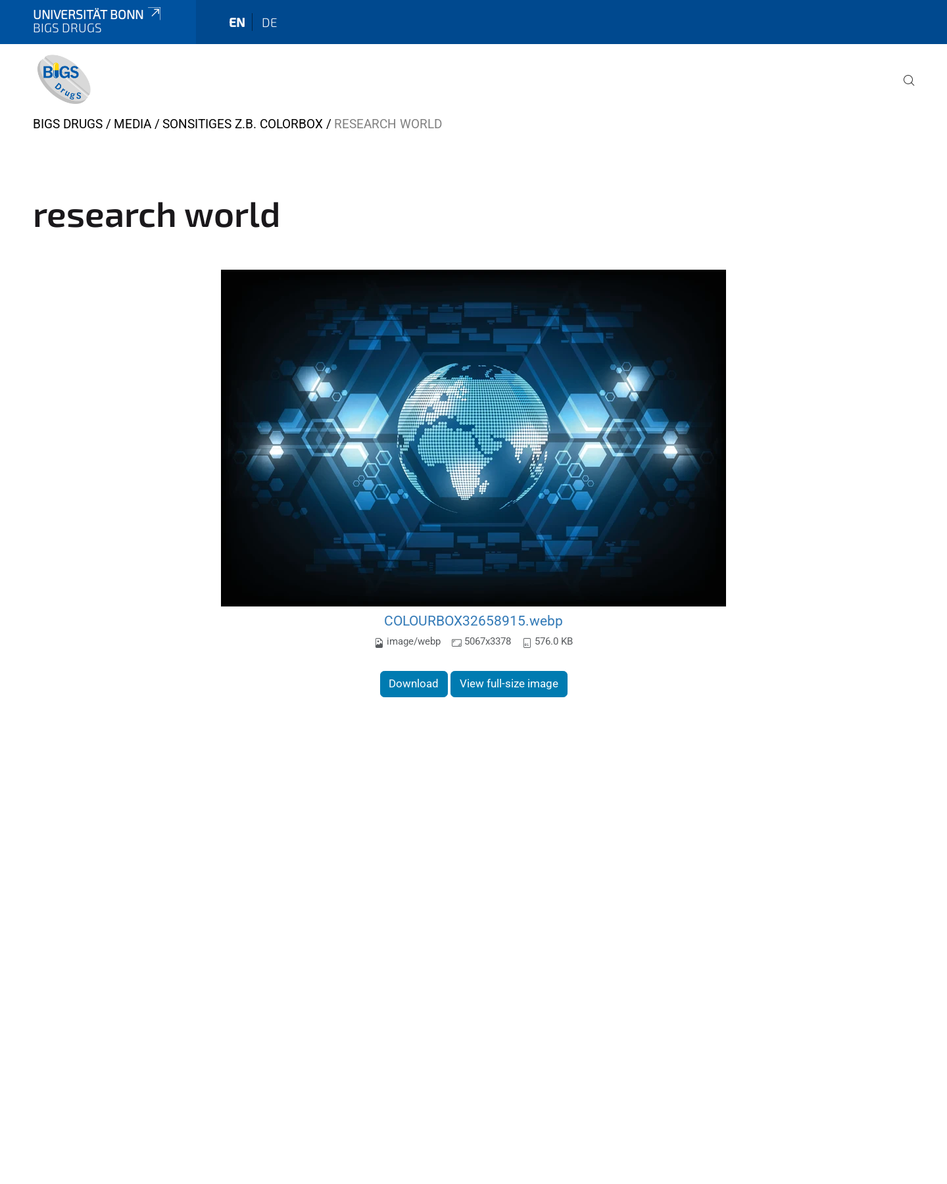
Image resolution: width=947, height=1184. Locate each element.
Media (132, 124)
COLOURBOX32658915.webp (473, 620)
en (237, 22)
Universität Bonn (98, 14)
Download (414, 683)
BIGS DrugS (68, 124)
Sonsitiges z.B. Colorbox (242, 124)
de (270, 22)
